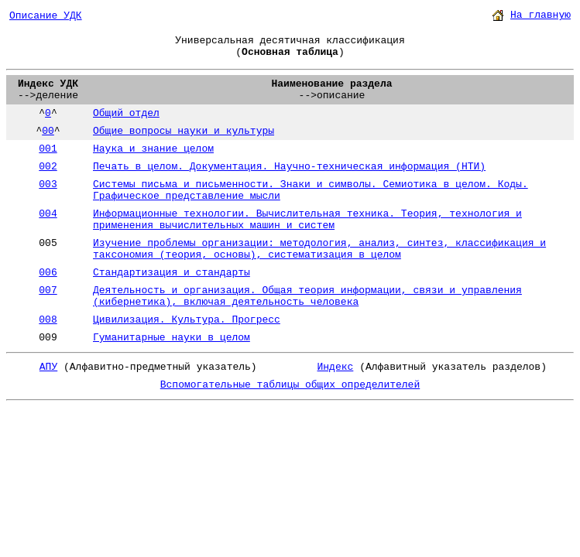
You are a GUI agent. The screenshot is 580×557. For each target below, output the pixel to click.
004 (48, 214)
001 (48, 149)
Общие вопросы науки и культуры (183, 131)
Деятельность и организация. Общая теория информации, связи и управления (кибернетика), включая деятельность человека (307, 296)
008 (48, 320)
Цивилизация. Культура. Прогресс (186, 320)
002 (48, 167)
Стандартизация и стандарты (171, 272)
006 (48, 272)
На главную (540, 15)
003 (48, 184)
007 (48, 290)
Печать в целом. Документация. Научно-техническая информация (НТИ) (289, 167)
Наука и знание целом (153, 149)
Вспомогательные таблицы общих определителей (290, 385)
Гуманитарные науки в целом (171, 337)
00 (48, 131)
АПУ (48, 367)
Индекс (335, 367)
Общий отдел (126, 113)
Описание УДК (45, 16)
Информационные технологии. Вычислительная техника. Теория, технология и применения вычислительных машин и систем (307, 219)
